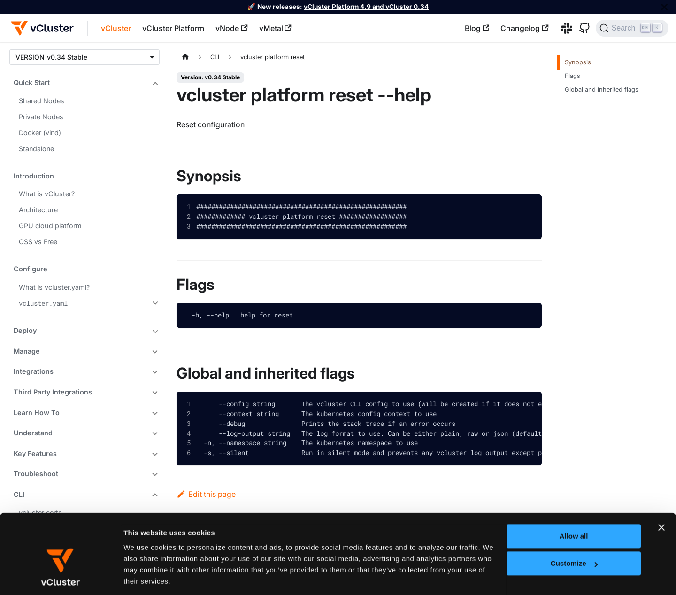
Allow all (574, 483)
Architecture (38, 210)
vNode (231, 28)
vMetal (275, 28)
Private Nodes (41, 117)
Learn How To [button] (37, 413)
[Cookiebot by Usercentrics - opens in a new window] (61, 577)
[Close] (664, 7)
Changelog (524, 28)
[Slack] (563, 28)
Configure (30, 269)
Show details (145, 576)
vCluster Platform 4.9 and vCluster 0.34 (366, 6)
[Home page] (185, 57)
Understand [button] (33, 433)
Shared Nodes (41, 101)
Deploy (25, 330)
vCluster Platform (173, 28)
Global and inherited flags (601, 89)
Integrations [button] (34, 371)
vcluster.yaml (43, 303)
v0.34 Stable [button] (67, 57)
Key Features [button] (35, 453)
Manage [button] (27, 351)
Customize (574, 510)
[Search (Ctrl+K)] (632, 28)
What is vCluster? (47, 194)
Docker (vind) (40, 133)
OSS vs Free (38, 242)
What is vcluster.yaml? (54, 287)
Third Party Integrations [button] (53, 392)
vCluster (116, 28)
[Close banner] (661, 474)
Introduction (34, 176)
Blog (477, 28)
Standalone (36, 149)
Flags (572, 75)
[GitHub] (581, 28)
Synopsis (578, 62)
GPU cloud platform (50, 226)
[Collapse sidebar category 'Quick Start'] (154, 83)
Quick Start (32, 82)
